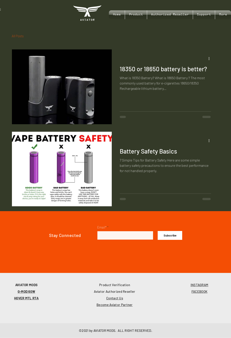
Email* (101, 227)
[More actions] (210, 58)
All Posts (18, 36)
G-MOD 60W (26, 291)
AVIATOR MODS (26, 285)
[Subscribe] (170, 235)
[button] (204, 14)
